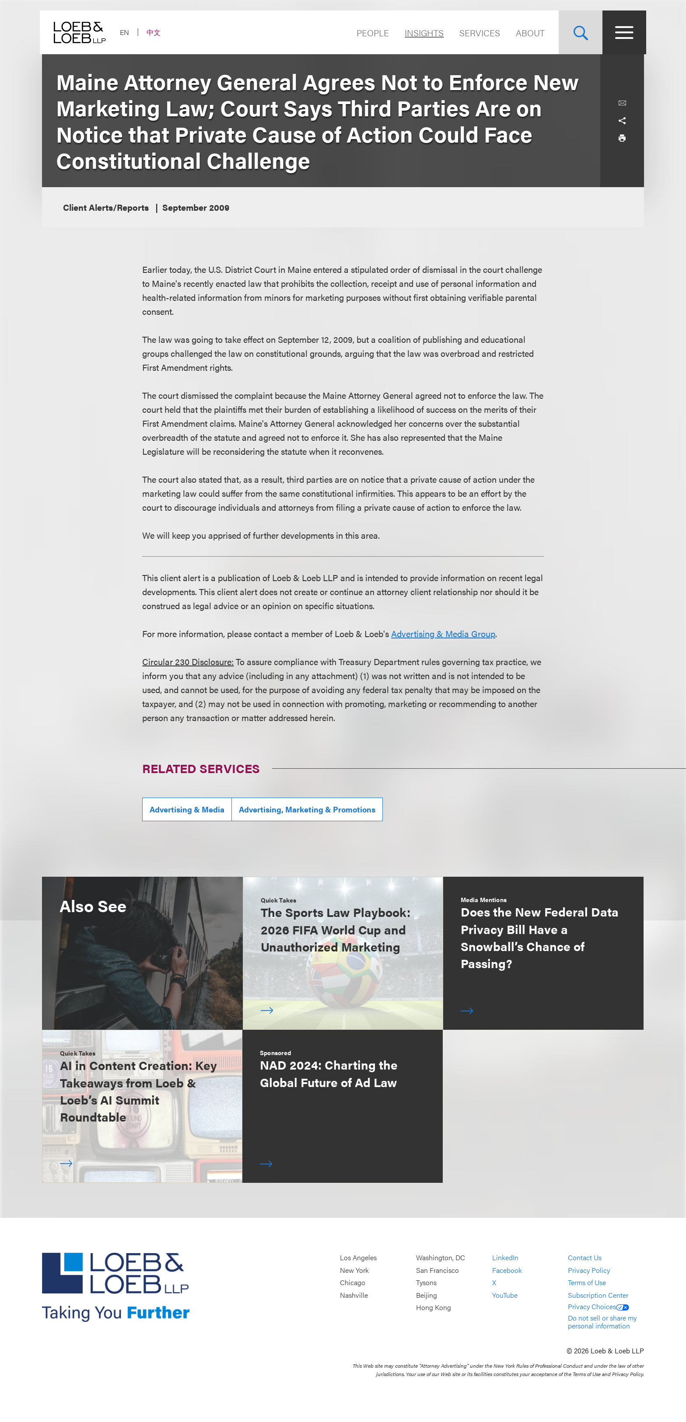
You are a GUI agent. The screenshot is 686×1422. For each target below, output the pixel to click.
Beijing (426, 1295)
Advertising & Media (187, 809)
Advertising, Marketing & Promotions (307, 809)
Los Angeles (358, 1257)
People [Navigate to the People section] (370, 32)
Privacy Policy (589, 1270)
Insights (421, 32)
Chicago (352, 1282)
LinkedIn (505, 1257)
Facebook (507, 1270)
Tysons (426, 1282)
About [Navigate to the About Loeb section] (528, 32)
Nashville (354, 1295)
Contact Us (585, 1257)
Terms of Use (587, 1282)
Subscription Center (598, 1295)
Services (477, 32)
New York (354, 1270)
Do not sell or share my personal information (602, 1322)
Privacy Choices (598, 1306)
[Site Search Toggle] (578, 32)
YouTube (505, 1295)
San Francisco (437, 1270)
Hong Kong (433, 1308)
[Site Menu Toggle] (622, 32)
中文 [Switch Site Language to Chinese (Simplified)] (156, 32)
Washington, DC (440, 1257)
